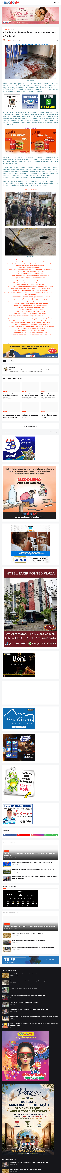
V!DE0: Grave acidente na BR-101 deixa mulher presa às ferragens (28, 940)
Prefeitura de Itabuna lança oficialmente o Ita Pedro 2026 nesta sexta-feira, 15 (32, 862)
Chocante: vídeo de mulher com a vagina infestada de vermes (27, 933)
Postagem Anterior (7, 432)
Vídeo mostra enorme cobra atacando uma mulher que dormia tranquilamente (30, 981)
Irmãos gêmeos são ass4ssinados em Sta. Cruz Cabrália (10, 395)
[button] (2, 2)
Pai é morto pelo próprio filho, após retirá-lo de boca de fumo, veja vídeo (49, 415)
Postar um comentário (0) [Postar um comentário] (30, 426)
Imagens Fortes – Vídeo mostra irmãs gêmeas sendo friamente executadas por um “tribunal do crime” (33, 948)
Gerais (12, 360)
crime (12, 29)
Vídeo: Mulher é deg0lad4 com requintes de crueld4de (24, 1002)
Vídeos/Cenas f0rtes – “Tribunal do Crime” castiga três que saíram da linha (29, 1009)
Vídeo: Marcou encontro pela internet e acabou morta (23, 988)
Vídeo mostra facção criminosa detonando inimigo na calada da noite (27, 995)
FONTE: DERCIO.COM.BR (30, 189)
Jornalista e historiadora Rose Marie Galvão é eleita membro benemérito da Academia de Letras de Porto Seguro (34, 877)
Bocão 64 (12, 367)
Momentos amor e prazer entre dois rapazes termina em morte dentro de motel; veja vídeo (11, 415)
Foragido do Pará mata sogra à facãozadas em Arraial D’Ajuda (30, 414)
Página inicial (6, 29)
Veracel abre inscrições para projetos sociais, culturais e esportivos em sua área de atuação (33, 870)
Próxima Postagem (53, 432)
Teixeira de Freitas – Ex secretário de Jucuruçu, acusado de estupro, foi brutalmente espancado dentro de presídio (34, 1024)
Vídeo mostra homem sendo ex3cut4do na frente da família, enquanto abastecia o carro (30, 395)
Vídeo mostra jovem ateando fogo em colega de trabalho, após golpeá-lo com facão (48, 395)
